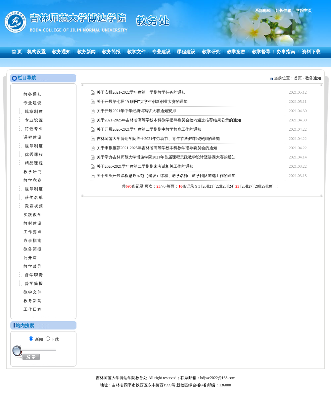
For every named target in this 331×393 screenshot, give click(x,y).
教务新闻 (86, 51)
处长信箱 (283, 10)
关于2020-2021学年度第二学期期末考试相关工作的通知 (145, 166)
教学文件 (136, 51)
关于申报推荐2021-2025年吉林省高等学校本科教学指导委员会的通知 (157, 148)
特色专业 (34, 128)
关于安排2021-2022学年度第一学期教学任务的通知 (141, 92)
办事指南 (286, 51)
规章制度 (34, 111)
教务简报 (111, 51)
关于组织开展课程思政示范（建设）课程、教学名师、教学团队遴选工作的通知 (166, 175)
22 (218, 186)
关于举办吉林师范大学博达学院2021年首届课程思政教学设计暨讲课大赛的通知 (166, 157)
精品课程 (34, 163)
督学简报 (34, 283)
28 (257, 186)
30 (270, 186)
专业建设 (161, 51)
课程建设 (186, 51)
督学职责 (34, 275)
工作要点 (33, 232)
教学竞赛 (236, 51)
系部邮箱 (263, 10)
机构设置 (36, 51)
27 (250, 186)
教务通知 (61, 51)
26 (244, 186)
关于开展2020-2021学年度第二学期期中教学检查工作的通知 (149, 129)
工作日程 (33, 309)
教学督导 (261, 51)
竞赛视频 (34, 206)
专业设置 (34, 120)
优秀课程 (34, 154)
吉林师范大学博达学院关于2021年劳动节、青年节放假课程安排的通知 (158, 138)
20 (205, 186)
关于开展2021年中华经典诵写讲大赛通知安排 (136, 111)
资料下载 (311, 51)
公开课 (30, 257)
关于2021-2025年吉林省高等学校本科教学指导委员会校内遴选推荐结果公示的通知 (169, 120)
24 (231, 186)
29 (263, 186)
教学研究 (211, 51)
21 (211, 186)
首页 (298, 78)
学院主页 (304, 10)
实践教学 (33, 214)
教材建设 (33, 223)
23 (224, 186)
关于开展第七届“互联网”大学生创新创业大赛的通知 (142, 101)
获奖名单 (34, 197)
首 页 (17, 51)
